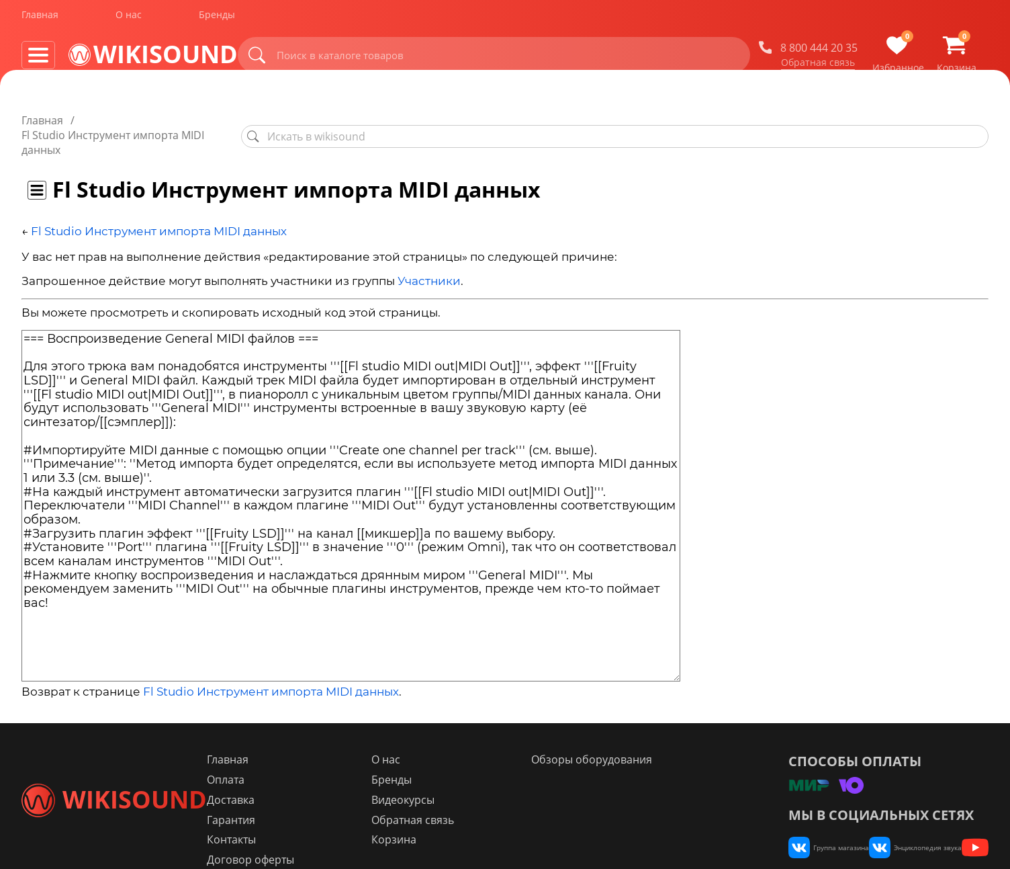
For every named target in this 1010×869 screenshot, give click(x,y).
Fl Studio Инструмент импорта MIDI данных (159, 201)
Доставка (309, 770)
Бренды (217, 19)
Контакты (309, 811)
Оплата (304, 750)
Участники (429, 252)
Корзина (450, 811)
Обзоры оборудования (625, 730)
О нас (129, 19)
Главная (39, 19)
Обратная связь (829, 66)
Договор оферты (329, 831)
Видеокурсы (459, 770)
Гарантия (309, 791)
